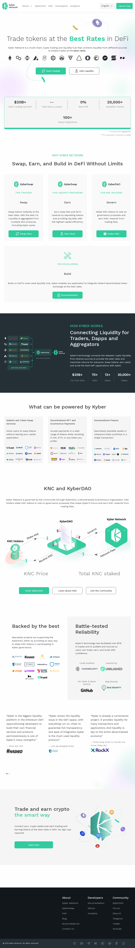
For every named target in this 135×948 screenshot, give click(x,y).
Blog (64, 918)
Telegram (118, 918)
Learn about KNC (67, 590)
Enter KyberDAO (34, 590)
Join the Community (101, 590)
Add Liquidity (84, 71)
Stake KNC (111, 233)
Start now (33, 845)
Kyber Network (70, 903)
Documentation (67, 295)
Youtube (117, 928)
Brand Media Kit (70, 923)
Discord (117, 913)
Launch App (124, 6)
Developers (61, 6)
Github (91, 908)
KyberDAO (40, 6)
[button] (7, 773)
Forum (116, 908)
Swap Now (24, 233)
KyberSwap (68, 908)
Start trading (51, 71)
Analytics (75, 6)
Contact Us (68, 928)
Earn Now (67, 233)
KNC (50, 6)
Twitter (116, 923)
